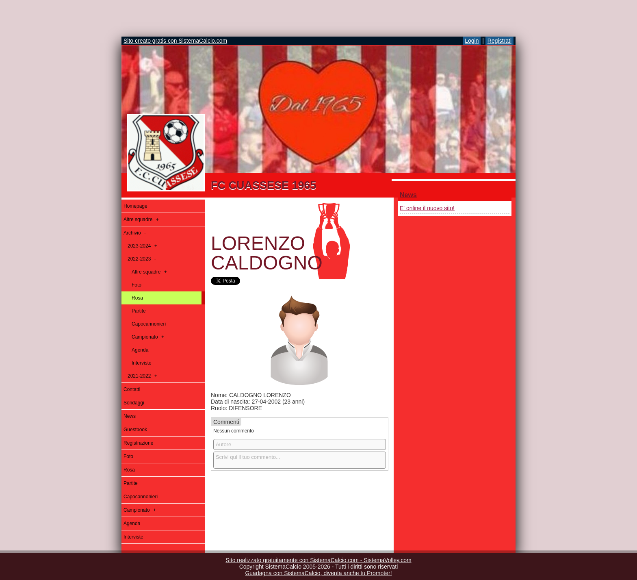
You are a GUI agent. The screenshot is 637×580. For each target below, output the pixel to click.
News (408, 194)
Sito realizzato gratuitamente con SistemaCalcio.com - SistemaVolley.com (318, 560)
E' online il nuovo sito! (427, 208)
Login (472, 40)
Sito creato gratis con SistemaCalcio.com (175, 40)
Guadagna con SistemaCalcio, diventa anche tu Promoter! (318, 573)
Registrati (499, 40)
